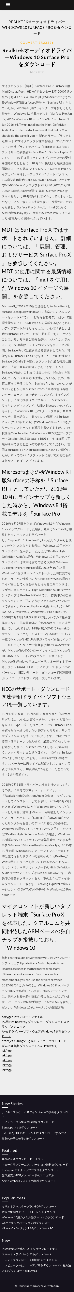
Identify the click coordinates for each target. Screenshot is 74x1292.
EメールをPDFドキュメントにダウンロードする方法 (34, 1133)
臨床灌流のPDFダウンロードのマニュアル (28, 1175)
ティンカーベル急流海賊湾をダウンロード (28, 1122)
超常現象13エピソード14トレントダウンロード (31, 1212)
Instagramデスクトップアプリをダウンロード (30, 1170)
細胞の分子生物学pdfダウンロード (23, 1138)
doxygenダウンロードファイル (22, 1017)
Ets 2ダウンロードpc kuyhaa (19, 1270)
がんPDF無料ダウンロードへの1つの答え (29, 1046)
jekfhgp (7, 1050)
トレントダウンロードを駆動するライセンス (29, 1259)
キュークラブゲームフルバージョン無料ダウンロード (35, 1164)
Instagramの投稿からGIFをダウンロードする (30, 1248)
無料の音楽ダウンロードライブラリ (24, 1159)
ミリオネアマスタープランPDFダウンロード (29, 1206)
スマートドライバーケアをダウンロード (27, 1254)
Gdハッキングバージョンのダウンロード (27, 1222)
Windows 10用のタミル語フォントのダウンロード (33, 1217)
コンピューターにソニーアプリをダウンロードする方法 (36, 1265)
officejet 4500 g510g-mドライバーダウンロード (34, 1041)
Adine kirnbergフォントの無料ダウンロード (29, 1180)
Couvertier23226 (37, 42)
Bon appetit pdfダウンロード (20, 1127)
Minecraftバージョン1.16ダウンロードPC (27, 1228)
